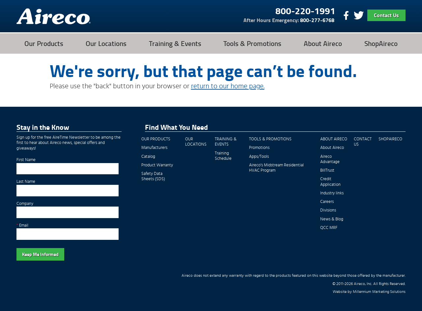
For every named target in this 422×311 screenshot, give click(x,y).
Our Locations (106, 43)
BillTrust (327, 170)
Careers (327, 202)
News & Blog (331, 219)
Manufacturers (154, 148)
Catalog (148, 157)
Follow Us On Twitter (358, 15)
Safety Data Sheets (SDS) (153, 176)
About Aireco (323, 43)
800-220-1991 (305, 10)
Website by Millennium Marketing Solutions (369, 292)
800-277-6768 (288, 20)
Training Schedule (223, 156)
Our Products (43, 43)
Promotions (259, 148)
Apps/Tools (259, 157)
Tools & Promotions (252, 43)
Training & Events (175, 43)
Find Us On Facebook (345, 15)
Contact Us (386, 15)
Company (24, 204)
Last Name (25, 182)
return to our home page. (228, 86)
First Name (26, 160)
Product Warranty (157, 165)
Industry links (332, 193)
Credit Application (330, 181)
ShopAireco (381, 43)
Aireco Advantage (330, 159)
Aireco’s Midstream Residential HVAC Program (276, 168)
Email (22, 225)
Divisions (328, 210)
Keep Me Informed (40, 254)
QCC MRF (328, 228)
